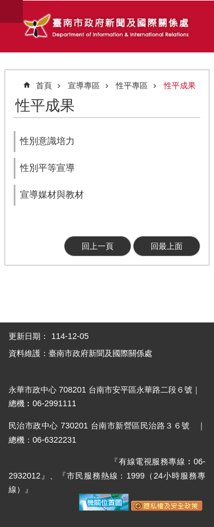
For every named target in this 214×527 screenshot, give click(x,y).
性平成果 (180, 85)
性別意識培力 (47, 141)
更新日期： (29, 336)
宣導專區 (84, 85)
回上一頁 (98, 246)
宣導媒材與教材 (52, 194)
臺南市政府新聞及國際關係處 (107, 26)
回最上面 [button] (167, 246)
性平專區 (132, 85)
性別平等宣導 (47, 168)
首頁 (44, 85)
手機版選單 (11, 11)
